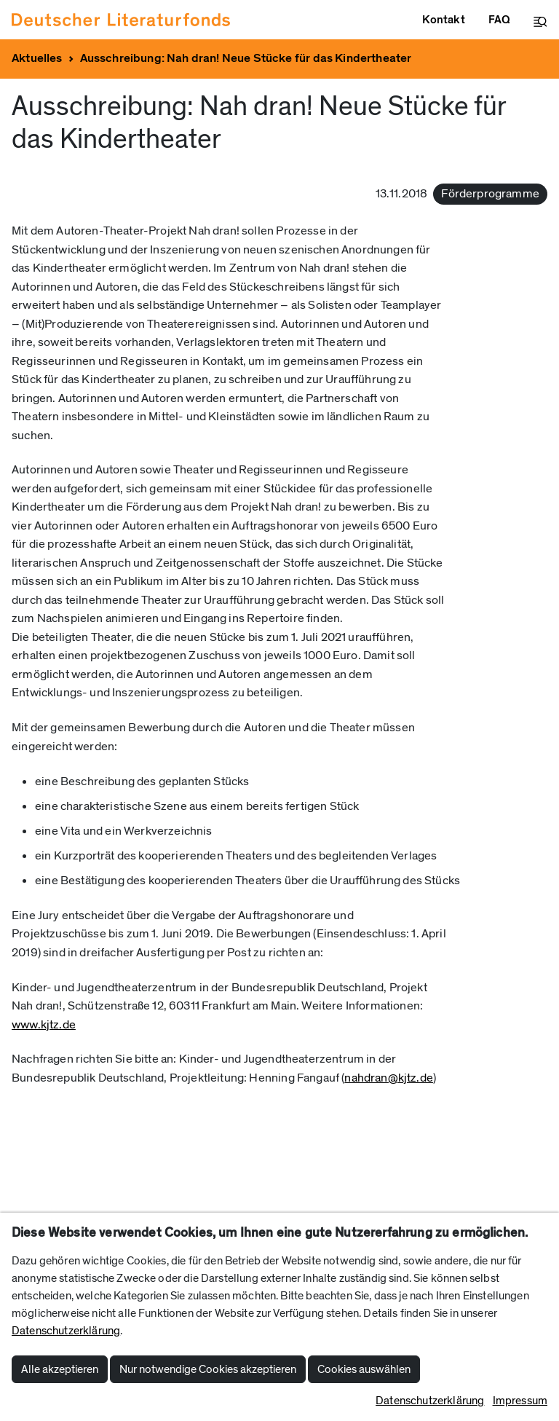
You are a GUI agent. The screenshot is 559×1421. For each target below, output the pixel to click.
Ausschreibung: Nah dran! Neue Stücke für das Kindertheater (246, 58)
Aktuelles (37, 58)
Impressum (520, 1401)
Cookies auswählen (364, 1369)
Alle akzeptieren (59, 1369)
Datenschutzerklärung (66, 1331)
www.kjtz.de (44, 1025)
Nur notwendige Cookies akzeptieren (207, 1369)
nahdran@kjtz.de (388, 1078)
